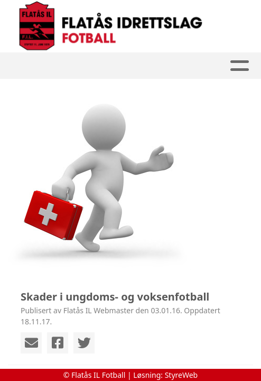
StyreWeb (181, 375)
